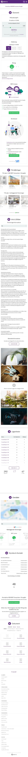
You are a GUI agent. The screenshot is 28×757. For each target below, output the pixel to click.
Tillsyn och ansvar (4, 706)
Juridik (2, 696)
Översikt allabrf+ (4, 676)
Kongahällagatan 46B (5, 457)
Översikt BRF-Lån (4, 714)
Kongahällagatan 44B (5, 452)
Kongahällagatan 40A (5, 439)
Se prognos (22, 34)
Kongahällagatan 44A (5, 449)
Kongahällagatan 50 (4, 465)
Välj (2, 225)
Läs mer (14, 615)
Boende (14, 626)
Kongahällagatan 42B (5, 447)
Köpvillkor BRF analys (5, 749)
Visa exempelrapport (15, 97)
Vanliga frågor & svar (5, 734)
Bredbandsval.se (10, 142)
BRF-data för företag (5, 730)
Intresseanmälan (4, 722)
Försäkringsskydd (4, 704)
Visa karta (14, 510)
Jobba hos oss (3, 742)
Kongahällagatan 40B (5, 442)
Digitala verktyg (4, 692)
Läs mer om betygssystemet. (7, 78)
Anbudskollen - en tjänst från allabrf (7, 728)
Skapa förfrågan (4, 710)
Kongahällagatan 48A (5, 460)
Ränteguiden (3, 716)
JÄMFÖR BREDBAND (14, 155)
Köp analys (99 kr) (14, 112)
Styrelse (18, 626)
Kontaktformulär (14, 602)
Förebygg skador (4, 708)
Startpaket (3, 684)
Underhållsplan (4, 694)
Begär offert (3, 697)
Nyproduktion (3, 720)
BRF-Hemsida (3, 680)
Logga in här (14, 343)
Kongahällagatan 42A (5, 444)
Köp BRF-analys (4, 726)
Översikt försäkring (4, 702)
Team (2, 740)
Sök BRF (14, 672)
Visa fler (14, 467)
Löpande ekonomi (4, 690)
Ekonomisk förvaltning (5, 688)
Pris (2, 682)
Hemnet (2, 678)
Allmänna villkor (4, 744)
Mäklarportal (3, 732)
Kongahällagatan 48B (5, 462)
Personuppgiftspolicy (5, 746)
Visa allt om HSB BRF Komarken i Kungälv (14, 6)
